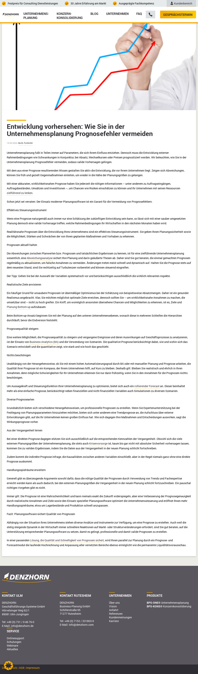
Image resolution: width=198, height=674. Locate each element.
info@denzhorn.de (22, 626)
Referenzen (116, 613)
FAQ (139, 14)
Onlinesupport (15, 638)
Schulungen (14, 642)
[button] (8, 665)
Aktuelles (12, 649)
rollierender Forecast (147, 386)
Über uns (114, 602)
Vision (113, 606)
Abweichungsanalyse (40, 258)
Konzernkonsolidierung (169, 606)
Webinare (12, 645)
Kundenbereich (181, 3)
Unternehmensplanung (168, 602)
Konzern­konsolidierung (70, 15)
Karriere (114, 621)
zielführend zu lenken (19, 193)
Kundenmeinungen (120, 617)
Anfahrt (113, 610)
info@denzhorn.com (81, 624)
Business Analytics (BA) (44, 342)
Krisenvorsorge (98, 443)
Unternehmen (117, 14)
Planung (28, 143)
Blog (94, 14)
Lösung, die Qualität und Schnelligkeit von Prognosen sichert (67, 540)
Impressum (33, 668)
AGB (21, 668)
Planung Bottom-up (19, 307)
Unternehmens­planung (36, 15)
